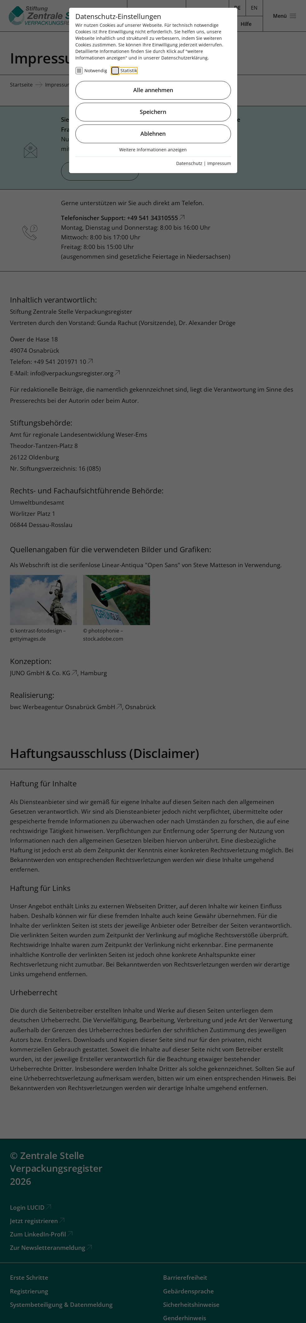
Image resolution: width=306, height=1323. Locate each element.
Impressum (219, 163)
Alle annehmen (153, 90)
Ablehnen (153, 133)
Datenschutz (189, 163)
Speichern (153, 111)
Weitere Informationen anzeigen (153, 150)
